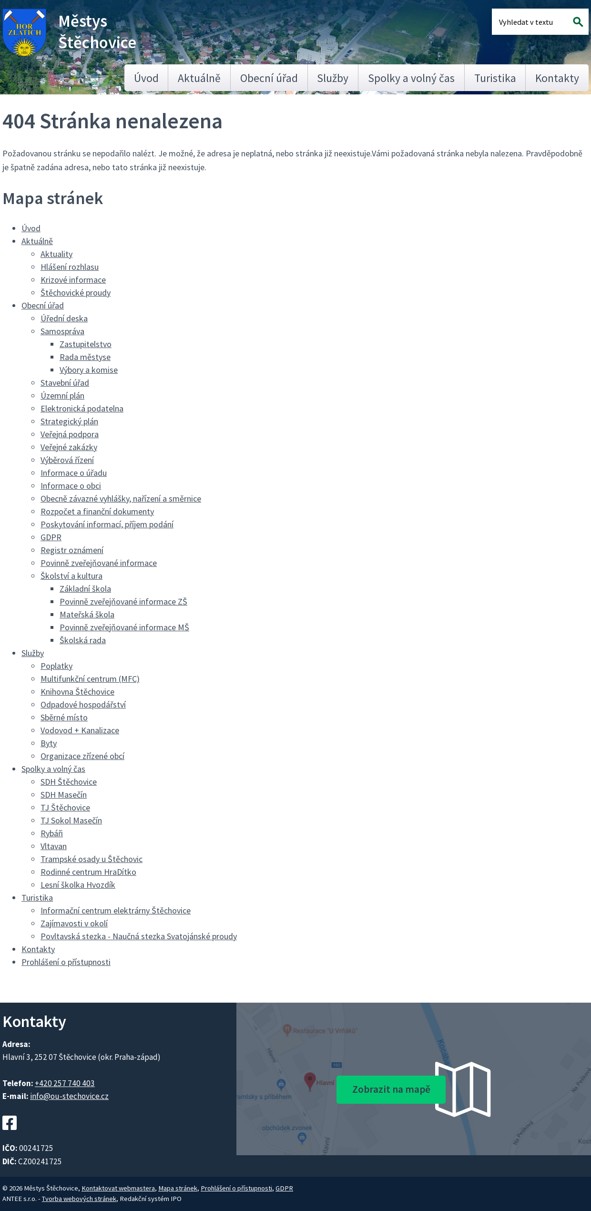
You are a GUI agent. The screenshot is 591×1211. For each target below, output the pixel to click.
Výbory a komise (89, 369)
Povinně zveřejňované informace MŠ (124, 627)
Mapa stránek (177, 1188)
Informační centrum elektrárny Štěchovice (116, 910)
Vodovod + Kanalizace (80, 730)
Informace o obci (71, 485)
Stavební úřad (65, 382)
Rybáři (52, 833)
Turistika (495, 78)
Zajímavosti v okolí (74, 923)
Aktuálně (199, 78)
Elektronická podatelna (82, 408)
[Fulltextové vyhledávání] (530, 22)
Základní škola (85, 588)
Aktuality (56, 253)
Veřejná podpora (70, 434)
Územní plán (62, 395)
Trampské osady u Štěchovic (92, 858)
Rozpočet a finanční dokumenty (97, 511)
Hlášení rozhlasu (70, 266)
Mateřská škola (87, 614)
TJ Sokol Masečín (71, 820)
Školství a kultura (71, 575)
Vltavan (54, 846)
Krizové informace (73, 279)
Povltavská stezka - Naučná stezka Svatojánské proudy (139, 936)
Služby (332, 78)
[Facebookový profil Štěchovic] (9, 1135)
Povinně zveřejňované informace (99, 562)
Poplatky (56, 665)
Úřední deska (64, 318)
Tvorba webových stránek (79, 1198)
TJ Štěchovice (65, 807)
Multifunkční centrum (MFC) (90, 678)
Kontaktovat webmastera (118, 1188)
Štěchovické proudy (76, 292)
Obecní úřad (269, 78)
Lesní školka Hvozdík (78, 884)
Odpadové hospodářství (83, 704)
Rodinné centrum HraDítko (88, 871)
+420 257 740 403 (65, 1083)
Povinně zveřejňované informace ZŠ (123, 601)
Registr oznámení (72, 549)
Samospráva (62, 331)
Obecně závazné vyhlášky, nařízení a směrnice (121, 498)
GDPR (51, 537)
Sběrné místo (64, 717)
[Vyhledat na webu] (578, 22)
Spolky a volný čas (411, 78)
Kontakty (557, 78)
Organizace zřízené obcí (82, 755)
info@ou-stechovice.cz (69, 1096)
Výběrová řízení (67, 459)
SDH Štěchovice (69, 781)
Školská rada (83, 640)
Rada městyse (85, 356)
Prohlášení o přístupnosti (66, 961)
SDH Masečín (64, 794)
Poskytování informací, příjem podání (107, 524)
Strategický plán (69, 421)
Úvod (146, 78)
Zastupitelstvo (86, 344)
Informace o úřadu (74, 472)
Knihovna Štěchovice (77, 691)
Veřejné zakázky (69, 446)
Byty (49, 743)
